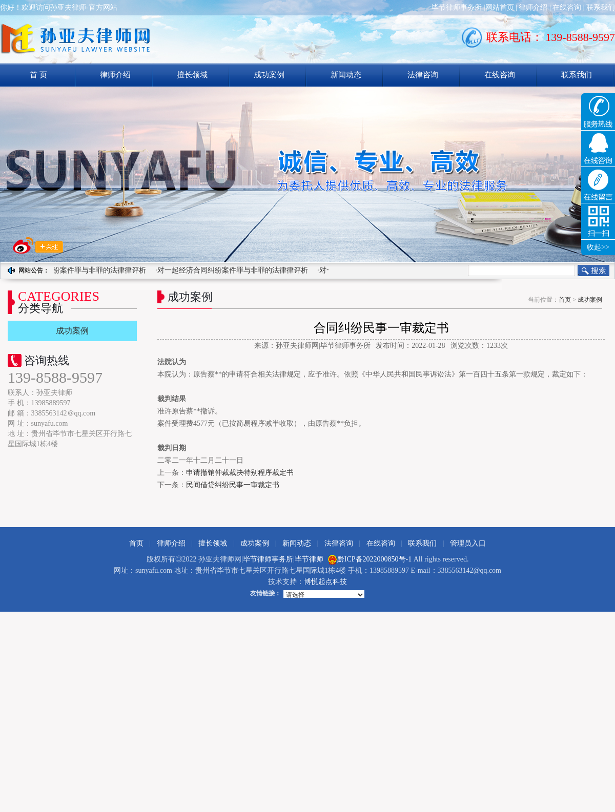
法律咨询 (422, 75)
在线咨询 (566, 7)
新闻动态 (346, 75)
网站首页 (499, 7)
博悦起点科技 (325, 582)
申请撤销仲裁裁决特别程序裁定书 (240, 472)
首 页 (38, 75)
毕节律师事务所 (457, 7)
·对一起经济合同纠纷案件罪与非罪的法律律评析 (232, 270)
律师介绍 (533, 7)
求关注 (38, 245)
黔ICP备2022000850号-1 (374, 559)
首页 (565, 299)
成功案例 (269, 75)
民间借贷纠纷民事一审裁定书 (232, 485)
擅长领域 (192, 75)
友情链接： (265, 593)
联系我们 (600, 7)
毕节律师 (309, 559)
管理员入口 (468, 543)
